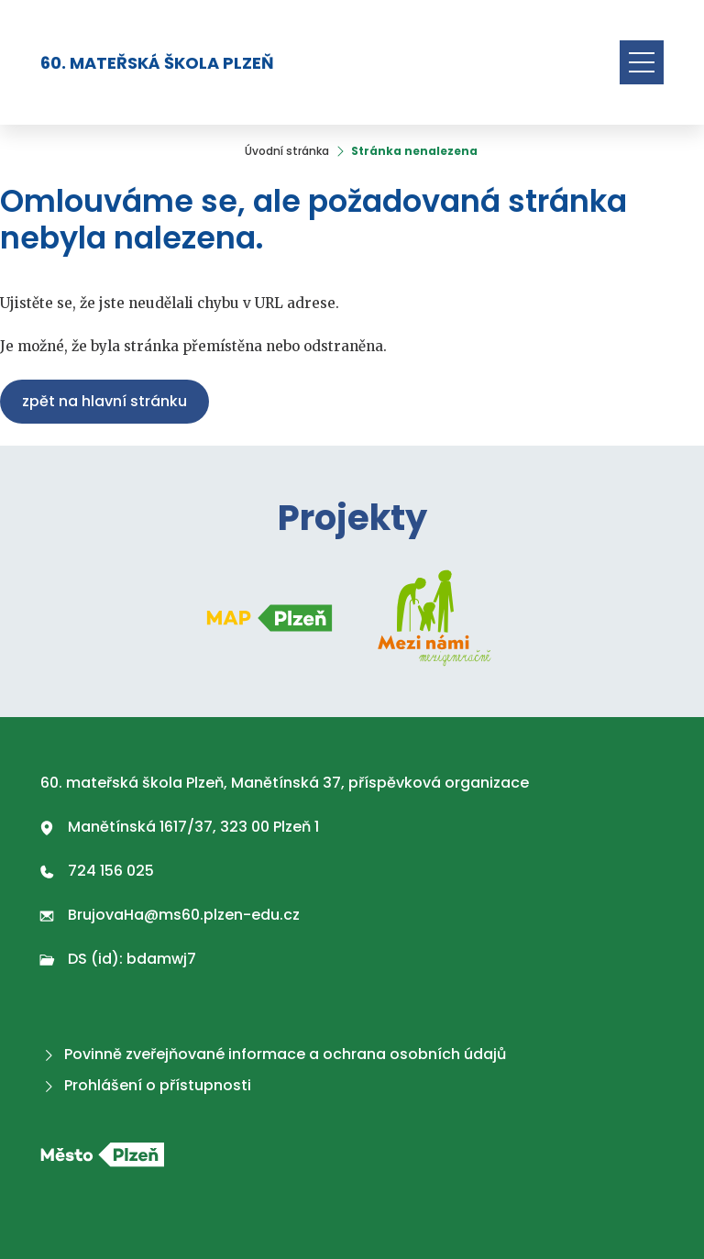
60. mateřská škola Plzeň (157, 62)
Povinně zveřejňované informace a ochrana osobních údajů (273, 1054)
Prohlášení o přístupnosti (145, 1085)
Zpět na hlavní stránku (104, 401)
